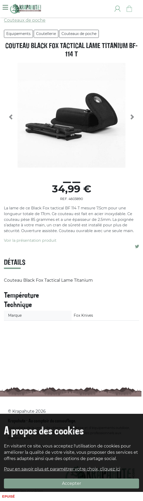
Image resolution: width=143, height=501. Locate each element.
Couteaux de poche (78, 33)
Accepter (71, 483)
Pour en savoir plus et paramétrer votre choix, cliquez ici (62, 469)
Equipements (18, 33)
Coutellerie (46, 33)
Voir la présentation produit (30, 240)
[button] (11, 117)
